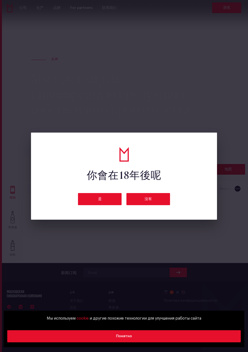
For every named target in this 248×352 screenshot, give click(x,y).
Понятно (124, 336)
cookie (83, 318)
